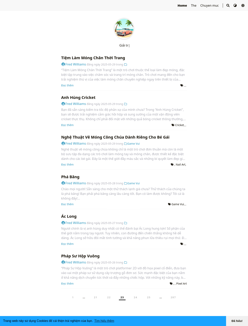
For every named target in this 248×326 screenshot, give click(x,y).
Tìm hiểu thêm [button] (104, 320)
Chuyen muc (210, 5)
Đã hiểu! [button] (237, 320)
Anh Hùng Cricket (78, 97)
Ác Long (69, 216)
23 (122, 297)
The (194, 5)
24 (135, 297)
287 (173, 297)
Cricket (179, 125)
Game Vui (132, 143)
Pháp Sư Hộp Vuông (80, 256)
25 (149, 297)
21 (95, 297)
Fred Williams (73, 64)
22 (109, 297)
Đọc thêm (67, 85)
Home (182, 5)
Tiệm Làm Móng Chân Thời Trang (93, 57)
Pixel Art (181, 283)
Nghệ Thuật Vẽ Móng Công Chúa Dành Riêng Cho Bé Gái (115, 137)
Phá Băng (70, 176)
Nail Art (180, 164)
